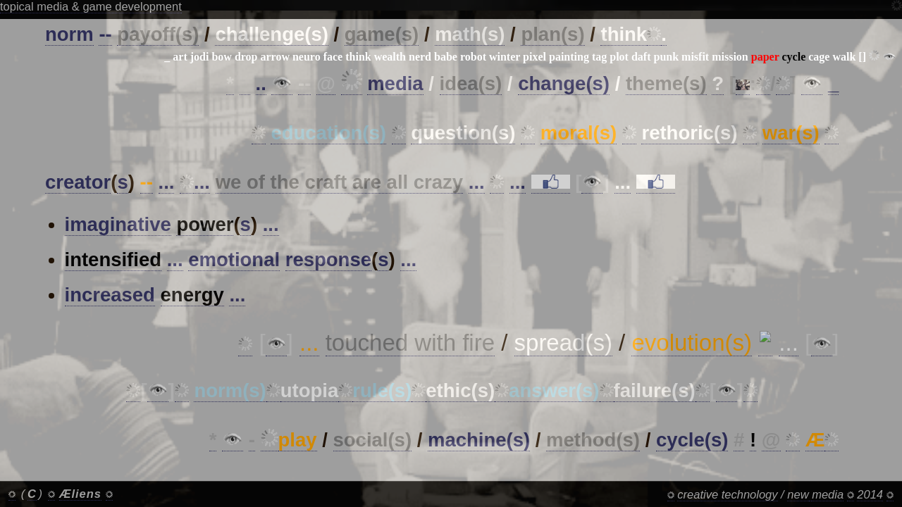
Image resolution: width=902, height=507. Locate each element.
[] (862, 57)
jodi (199, 57)
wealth (390, 57)
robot (473, 57)
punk (666, 57)
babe (445, 57)
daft (641, 57)
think (358, 57)
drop (246, 57)
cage (818, 57)
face (333, 57)
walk (843, 57)
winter (504, 57)
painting (569, 57)
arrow (275, 57)
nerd (420, 57)
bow (221, 57)
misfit (695, 57)
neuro (306, 57)
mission (730, 57)
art (180, 57)
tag (599, 57)
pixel (534, 57)
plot (619, 57)
